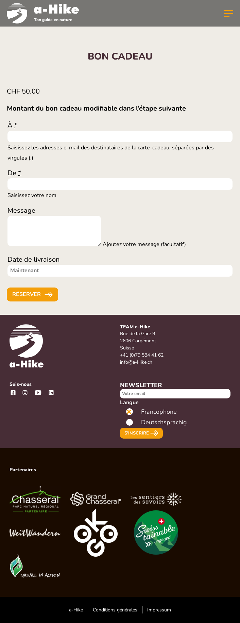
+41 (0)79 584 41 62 (142, 355)
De (14, 173)
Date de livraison (33, 259)
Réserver (26, 294)
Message (21, 210)
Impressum (159, 610)
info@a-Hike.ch (136, 362)
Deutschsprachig (164, 422)
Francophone (159, 412)
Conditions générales (115, 610)
